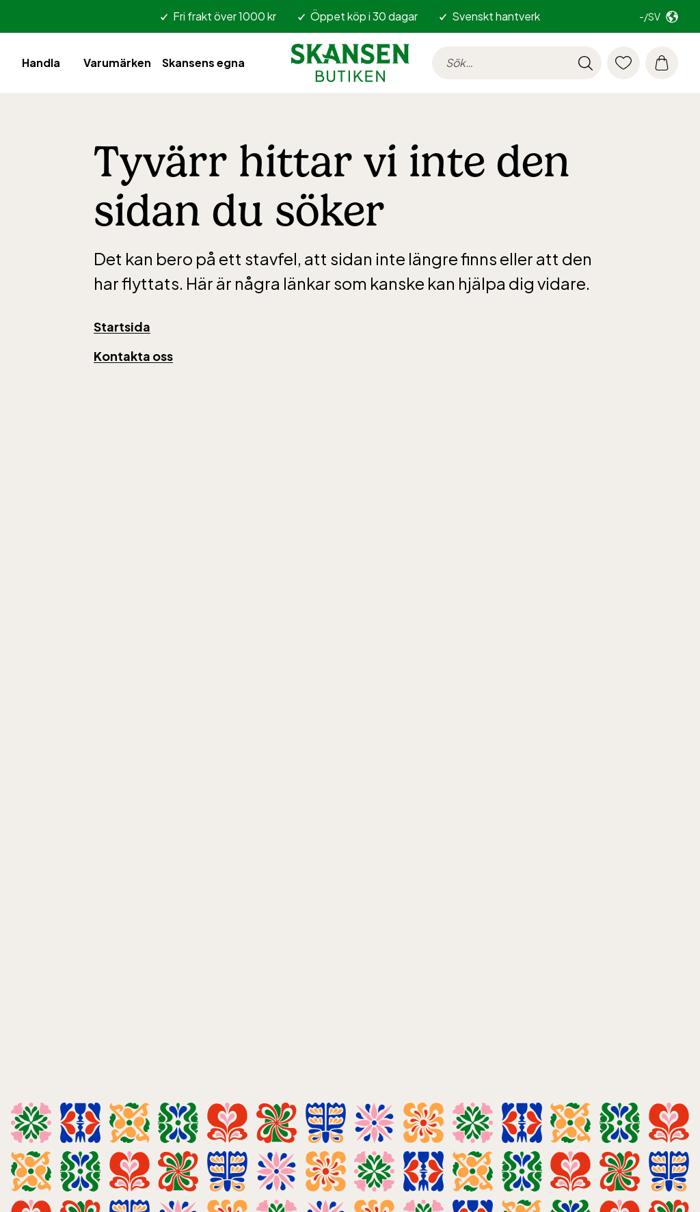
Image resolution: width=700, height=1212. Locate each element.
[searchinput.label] (517, 62)
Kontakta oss (133, 356)
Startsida (122, 326)
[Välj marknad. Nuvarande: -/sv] (659, 17)
